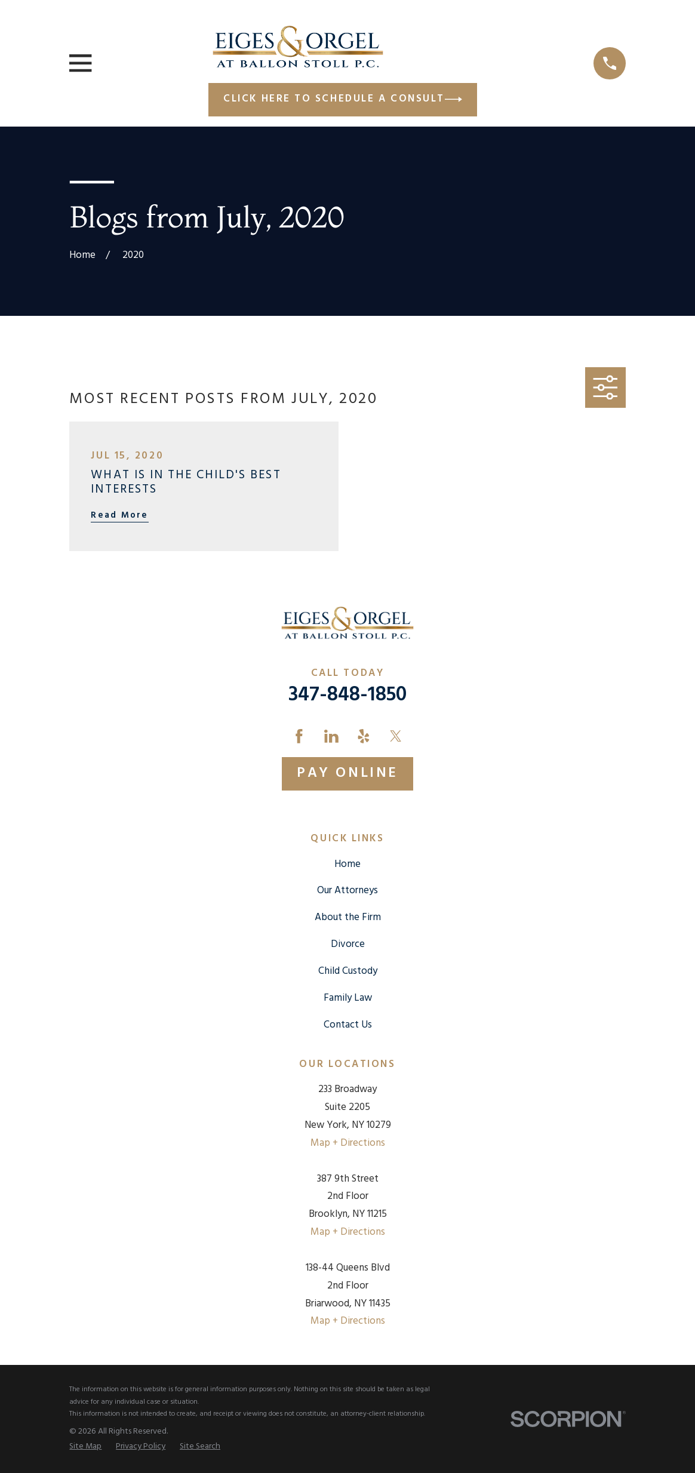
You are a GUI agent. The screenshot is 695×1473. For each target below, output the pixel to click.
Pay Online (347, 773)
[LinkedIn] (331, 736)
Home (347, 864)
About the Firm (348, 917)
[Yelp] (363, 736)
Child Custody (347, 971)
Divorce (348, 944)
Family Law (348, 998)
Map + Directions (347, 1143)
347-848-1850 (347, 695)
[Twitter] (396, 736)
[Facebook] (299, 736)
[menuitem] (85, 1447)
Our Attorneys (347, 890)
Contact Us (348, 1025)
